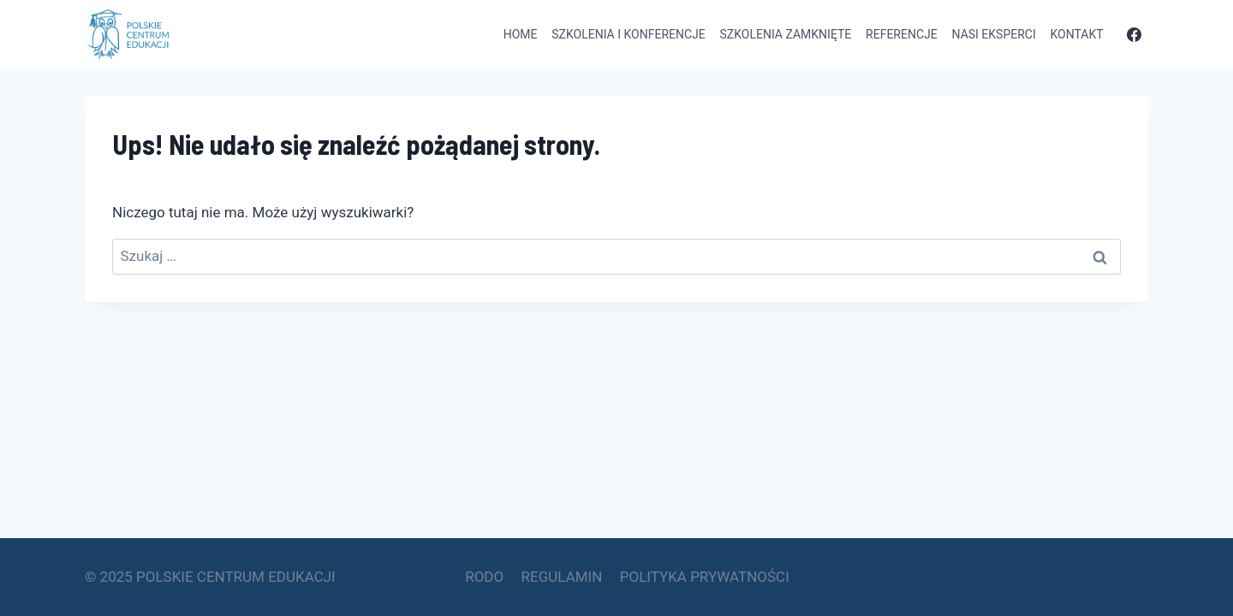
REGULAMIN (562, 576)
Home (520, 34)
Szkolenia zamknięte (786, 34)
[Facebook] (1133, 34)
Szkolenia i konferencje (628, 34)
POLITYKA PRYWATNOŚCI (704, 576)
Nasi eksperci (994, 34)
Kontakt (1077, 34)
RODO (484, 576)
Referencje (902, 34)
